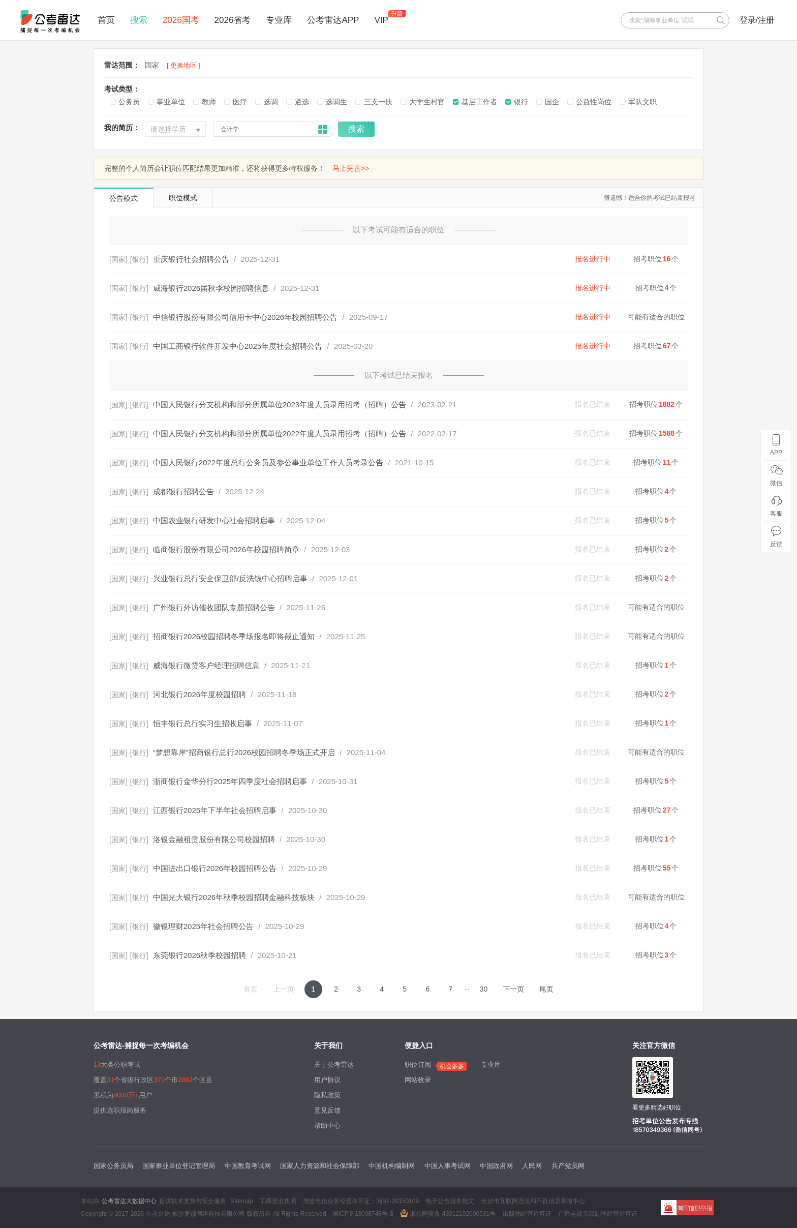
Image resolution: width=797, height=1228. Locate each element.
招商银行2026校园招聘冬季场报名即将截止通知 (234, 636)
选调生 (336, 102)
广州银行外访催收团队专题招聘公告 (214, 607)
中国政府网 (496, 1166)
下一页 (513, 989)
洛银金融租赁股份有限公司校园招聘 (214, 839)
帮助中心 (327, 1125)
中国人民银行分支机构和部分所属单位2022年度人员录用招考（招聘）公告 (279, 433)
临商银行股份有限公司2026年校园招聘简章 (226, 549)
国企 (552, 102)
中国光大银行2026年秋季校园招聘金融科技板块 (234, 897)
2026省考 (232, 20)
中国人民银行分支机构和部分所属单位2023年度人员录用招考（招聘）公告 (279, 404)
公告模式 (123, 198)
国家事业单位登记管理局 (178, 1166)
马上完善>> (350, 168)
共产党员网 (568, 1166)
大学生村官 (427, 102)
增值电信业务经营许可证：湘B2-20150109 (361, 1201)
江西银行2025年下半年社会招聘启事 (215, 810)
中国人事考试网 (447, 1166)
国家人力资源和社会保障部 (319, 1166)
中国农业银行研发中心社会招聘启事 (214, 520)
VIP (381, 20)
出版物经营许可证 (527, 1213)
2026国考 (181, 20)
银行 (521, 102)
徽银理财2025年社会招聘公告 (203, 926)
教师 (209, 102)
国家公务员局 (113, 1166)
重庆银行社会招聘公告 (191, 259)
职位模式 (183, 198)
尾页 (546, 989)
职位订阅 (418, 1064)
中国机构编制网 (392, 1166)
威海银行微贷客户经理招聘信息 (206, 665)
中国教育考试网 (248, 1166)
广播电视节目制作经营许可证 (597, 1213)
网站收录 (418, 1080)
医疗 (240, 102)
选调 (271, 102)
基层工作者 (479, 102)
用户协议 (327, 1080)
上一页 (283, 989)
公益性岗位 (593, 102)
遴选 (302, 102)
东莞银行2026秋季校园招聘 (199, 955)
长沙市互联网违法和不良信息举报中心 (533, 1201)
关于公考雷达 (334, 1064)
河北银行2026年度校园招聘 (199, 694)
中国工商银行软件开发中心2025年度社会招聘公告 (237, 346)
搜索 (138, 20)
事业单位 (171, 102)
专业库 (279, 20)
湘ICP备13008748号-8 (362, 1213)
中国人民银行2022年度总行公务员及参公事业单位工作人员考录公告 (268, 462)
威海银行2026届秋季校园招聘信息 (211, 288)
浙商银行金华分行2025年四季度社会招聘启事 (230, 781)
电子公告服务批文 (449, 1201)
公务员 (129, 102)
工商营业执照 (278, 1201)
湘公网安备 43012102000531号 (448, 1213)
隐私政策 (327, 1095)
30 (484, 989)
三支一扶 (378, 102)
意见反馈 (327, 1110)
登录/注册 (757, 20)
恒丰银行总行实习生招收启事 (202, 723)
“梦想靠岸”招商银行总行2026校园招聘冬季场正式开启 (244, 752)
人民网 (532, 1166)
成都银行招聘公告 (183, 491)
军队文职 (642, 102)
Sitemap (241, 1201)
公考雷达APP (333, 20)
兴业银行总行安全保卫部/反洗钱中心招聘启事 (230, 578)
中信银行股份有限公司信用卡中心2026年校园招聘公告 (245, 317)
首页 (106, 20)
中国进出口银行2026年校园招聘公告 (215, 868)
